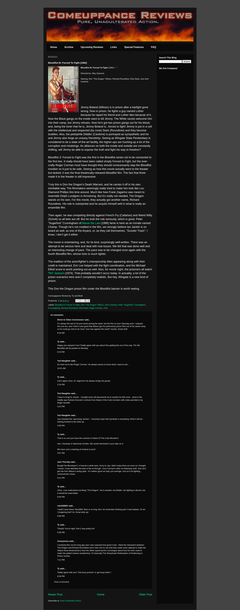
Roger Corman (95, 308)
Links (114, 47)
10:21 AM (61, 368)
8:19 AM (61, 352)
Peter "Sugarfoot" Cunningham (132, 305)
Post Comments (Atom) (70, 601)
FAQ (153, 47)
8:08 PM (61, 516)
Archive (68, 47)
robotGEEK (62, 506)
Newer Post (55, 594)
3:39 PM (61, 425)
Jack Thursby (63, 462)
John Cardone (111, 305)
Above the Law (91, 223)
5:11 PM (61, 478)
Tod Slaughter (63, 361)
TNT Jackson (56, 273)
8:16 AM (61, 333)
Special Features (134, 47)
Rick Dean (83, 308)
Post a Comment (61, 582)
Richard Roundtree (69, 308)
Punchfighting (54, 308)
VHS (105, 308)
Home (53, 47)
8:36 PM (61, 532)
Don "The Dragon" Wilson (92, 305)
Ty (58, 341)
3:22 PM (61, 406)
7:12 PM (61, 560)
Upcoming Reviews (92, 47)
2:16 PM (61, 384)
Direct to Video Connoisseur (70, 320)
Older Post (145, 594)
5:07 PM (61, 453)
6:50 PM (61, 497)
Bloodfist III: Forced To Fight (67, 305)
